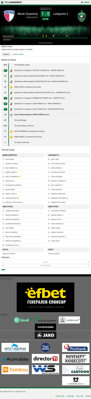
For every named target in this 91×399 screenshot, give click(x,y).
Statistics (6, 54)
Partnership (70, 396)
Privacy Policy (60, 396)
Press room (79, 396)
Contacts (88, 396)
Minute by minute (18, 54)
